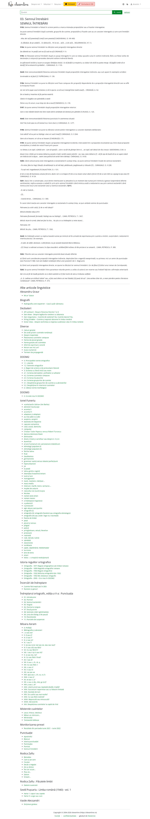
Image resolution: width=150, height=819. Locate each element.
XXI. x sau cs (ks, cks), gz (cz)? (35, 682)
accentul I (28, 409)
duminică (27, 441)
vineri (26, 555)
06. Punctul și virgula (32, 607)
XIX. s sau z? (28, 667)
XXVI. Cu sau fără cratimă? (34, 697)
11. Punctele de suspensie (34, 619)
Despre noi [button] (35, 4)
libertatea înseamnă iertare (34, 473)
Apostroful (28, 736)
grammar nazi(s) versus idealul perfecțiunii (41, 461)
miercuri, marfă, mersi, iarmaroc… (37, 486)
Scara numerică (30, 350)
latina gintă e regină (32, 471)
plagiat (26, 525)
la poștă (27, 469)
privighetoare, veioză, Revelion (36, 530)
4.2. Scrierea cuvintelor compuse (37, 375)
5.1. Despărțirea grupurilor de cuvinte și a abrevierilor (45, 383)
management (29, 478)
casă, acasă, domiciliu (32, 427)
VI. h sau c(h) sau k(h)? (32, 647)
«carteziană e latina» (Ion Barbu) (36, 404)
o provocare (28, 506)
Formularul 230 (85, 4)
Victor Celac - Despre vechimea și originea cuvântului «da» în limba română (53, 322)
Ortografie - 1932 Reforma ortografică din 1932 (42, 573)
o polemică (28, 503)
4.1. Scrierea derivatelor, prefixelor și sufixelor (42, 373)
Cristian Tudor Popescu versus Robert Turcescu (42, 431)
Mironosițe (28, 717)
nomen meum (29, 498)
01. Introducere (30, 597)
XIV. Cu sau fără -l (31, 665)
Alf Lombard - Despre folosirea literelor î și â (41, 312)
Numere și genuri (31, 589)
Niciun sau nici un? (31, 347)
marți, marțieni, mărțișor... (34, 481)
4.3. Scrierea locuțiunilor (33, 378)
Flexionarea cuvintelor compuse (36, 337)
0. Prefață (27, 628)
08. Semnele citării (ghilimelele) (36, 612)
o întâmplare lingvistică (33, 501)
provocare (28, 533)
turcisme (27, 550)
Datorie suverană (30, 785)
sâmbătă (27, 540)
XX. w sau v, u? (29, 679)
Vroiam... (27, 777)
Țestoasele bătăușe (31, 720)
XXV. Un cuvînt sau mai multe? (36, 694)
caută (117, 12)
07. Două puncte (30, 609)
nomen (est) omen (31, 496)
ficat (25, 454)
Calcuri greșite (29, 330)
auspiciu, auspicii (31, 419)
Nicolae (27, 493)
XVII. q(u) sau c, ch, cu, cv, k (34, 675)
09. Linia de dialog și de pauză (36, 614)
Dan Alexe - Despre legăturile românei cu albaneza (44, 314)
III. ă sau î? (28, 637)
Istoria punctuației (31, 741)
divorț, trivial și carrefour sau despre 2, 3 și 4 (41, 439)
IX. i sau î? (28, 642)
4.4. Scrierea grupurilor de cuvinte (37, 380)
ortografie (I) (29, 511)
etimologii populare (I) (32, 446)
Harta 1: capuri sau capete (34, 793)
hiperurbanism (30, 464)
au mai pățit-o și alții (32, 417)
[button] (123, 4)
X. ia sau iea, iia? (30, 655)
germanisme (29, 459)
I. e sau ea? (28, 632)
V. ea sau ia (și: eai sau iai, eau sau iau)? (39, 645)
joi (25, 466)
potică (26, 528)
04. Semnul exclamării (32, 602)
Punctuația (28, 744)
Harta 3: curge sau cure (33, 796)
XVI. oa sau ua (29, 672)
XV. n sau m (28, 670)
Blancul (27, 739)
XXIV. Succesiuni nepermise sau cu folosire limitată (44, 689)
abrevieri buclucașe (31, 407)
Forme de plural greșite (33, 340)
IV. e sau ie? (28, 640)
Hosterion (92, 816)
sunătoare (28, 545)
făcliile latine (29, 451)
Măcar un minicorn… (32, 715)
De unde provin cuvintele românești (38, 332)
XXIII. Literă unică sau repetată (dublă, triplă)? (42, 687)
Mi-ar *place (29, 295)
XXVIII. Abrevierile (31, 702)
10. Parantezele (30, 617)
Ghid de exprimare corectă (34, 345)
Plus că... (27, 772)
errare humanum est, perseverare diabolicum (42, 444)
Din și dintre (29, 767)
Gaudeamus (28, 456)
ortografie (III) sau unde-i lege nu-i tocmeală (41, 515)
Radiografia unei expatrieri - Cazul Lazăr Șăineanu (43, 304)
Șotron (26, 774)
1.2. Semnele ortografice (33, 365)
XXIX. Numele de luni (32, 692)
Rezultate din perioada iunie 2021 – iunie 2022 (42, 728)
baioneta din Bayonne (32, 422)
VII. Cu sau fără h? (31, 650)
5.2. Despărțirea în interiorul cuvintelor (39, 385)
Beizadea (27, 757)
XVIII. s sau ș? (29, 677)
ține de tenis (29, 553)
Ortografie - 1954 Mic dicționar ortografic (40, 576)
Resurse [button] (57, 4)
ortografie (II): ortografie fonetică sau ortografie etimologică (47, 513)
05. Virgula (28, 604)
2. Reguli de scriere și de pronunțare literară (41, 368)
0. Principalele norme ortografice (37, 360)
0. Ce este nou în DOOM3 (34, 396)
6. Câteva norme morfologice (35, 388)
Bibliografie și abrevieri (33, 630)
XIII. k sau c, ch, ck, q (32, 662)
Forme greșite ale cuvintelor (35, 342)
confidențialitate (69, 816)
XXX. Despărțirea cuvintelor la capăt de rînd (41, 704)
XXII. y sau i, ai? (30, 684)
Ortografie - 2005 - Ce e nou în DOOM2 (39, 578)
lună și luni (28, 476)
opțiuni (127, 12)
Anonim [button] (134, 4)
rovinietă (27, 535)
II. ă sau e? (28, 635)
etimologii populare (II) (33, 449)
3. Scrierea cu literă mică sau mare (37, 370)
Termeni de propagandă (33, 352)
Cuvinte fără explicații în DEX (35, 586)
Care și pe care (30, 759)
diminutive (28, 436)
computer (28, 429)
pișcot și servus (30, 523)
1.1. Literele (28, 363)
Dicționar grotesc (30, 804)
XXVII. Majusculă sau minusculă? (36, 699)
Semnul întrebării (31, 749)
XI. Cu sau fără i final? (32, 657)
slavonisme (28, 543)
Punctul (27, 746)
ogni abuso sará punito (33, 508)
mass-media (29, 483)
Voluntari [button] (47, 4)
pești (26, 520)
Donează (70, 4)
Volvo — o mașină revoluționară (36, 558)
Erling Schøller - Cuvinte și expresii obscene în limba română (48, 319)
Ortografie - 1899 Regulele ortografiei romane (42, 568)
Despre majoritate (31, 335)
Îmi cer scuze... (30, 769)
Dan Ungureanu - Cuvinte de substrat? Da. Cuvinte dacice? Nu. (48, 317)
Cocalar (27, 762)
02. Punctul (28, 600)
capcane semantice (31, 424)
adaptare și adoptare (32, 414)
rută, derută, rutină (31, 538)
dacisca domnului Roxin (33, 434)
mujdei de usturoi (31, 488)
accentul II (28, 412)
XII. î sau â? (28, 660)
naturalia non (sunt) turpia (34, 491)
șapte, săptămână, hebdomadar (36, 548)
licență (57, 816)
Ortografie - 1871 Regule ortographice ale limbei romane (46, 566)
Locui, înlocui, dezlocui (33, 713)
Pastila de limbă (30, 518)
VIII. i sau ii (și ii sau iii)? (33, 652)
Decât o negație (30, 764)
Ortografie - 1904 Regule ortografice (38, 571)
